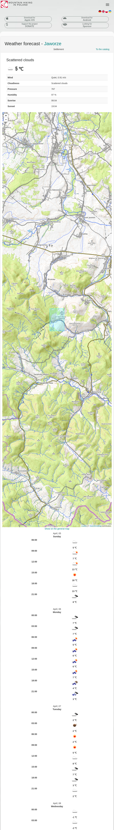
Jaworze (52, 43)
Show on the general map (57, 528)
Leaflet (83, 526)
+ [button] (6, 116)
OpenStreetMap (96, 526)
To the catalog (102, 49)
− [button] (6, 120)
